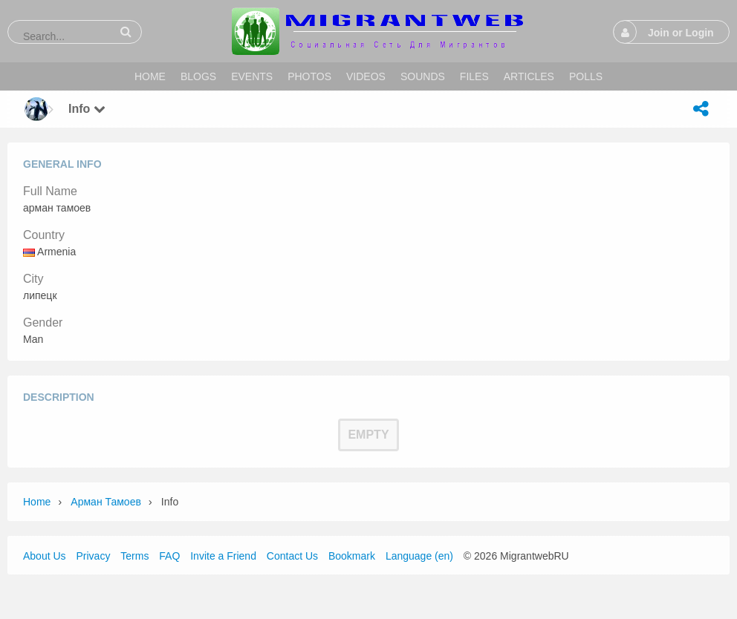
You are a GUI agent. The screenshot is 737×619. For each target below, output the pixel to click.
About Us (44, 556)
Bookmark (351, 556)
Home (37, 502)
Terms (134, 556)
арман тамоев (106, 502)
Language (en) (419, 556)
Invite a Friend (223, 556)
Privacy (93, 556)
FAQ (169, 556)
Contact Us (292, 556)
